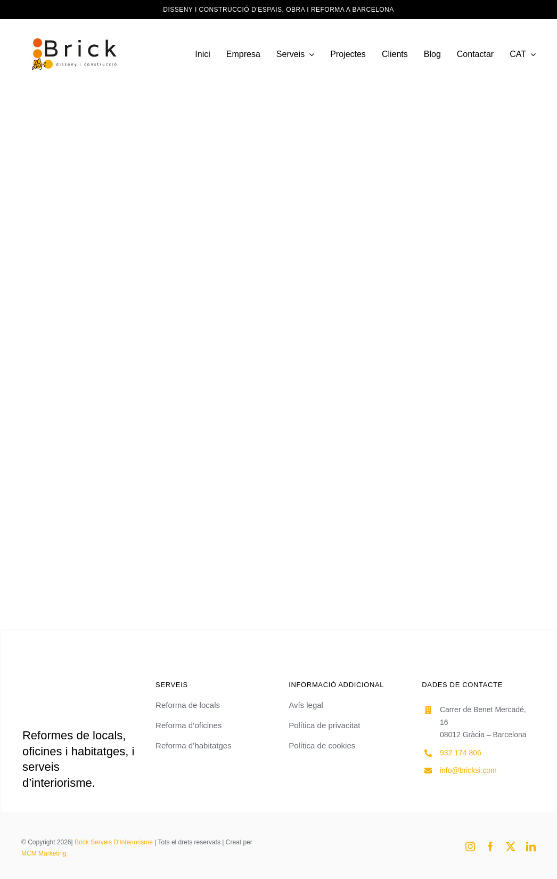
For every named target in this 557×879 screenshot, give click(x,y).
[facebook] (490, 846)
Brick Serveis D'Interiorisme (114, 842)
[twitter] (510, 846)
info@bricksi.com (468, 770)
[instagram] (470, 846)
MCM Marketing (44, 853)
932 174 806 (460, 752)
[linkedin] (531, 846)
